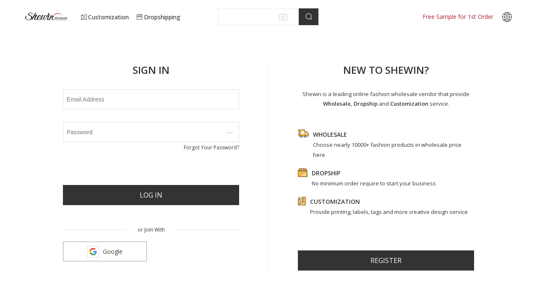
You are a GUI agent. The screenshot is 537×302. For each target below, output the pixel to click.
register (385, 260)
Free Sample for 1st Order (457, 17)
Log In (151, 195)
